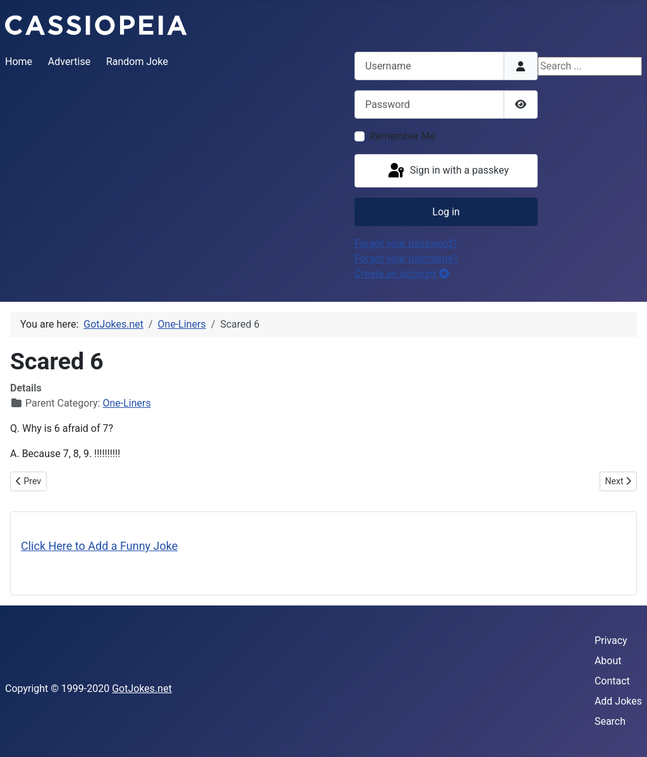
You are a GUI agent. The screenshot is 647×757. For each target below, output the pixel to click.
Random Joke (137, 62)
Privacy (611, 641)
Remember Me (402, 136)
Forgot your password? (405, 243)
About (608, 661)
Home (18, 62)
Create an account (401, 274)
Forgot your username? (406, 259)
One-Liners (126, 403)
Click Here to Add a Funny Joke (99, 545)
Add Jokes (618, 701)
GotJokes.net (142, 688)
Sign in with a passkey (447, 171)
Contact (612, 681)
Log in (445, 212)
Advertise (69, 62)
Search (610, 721)
